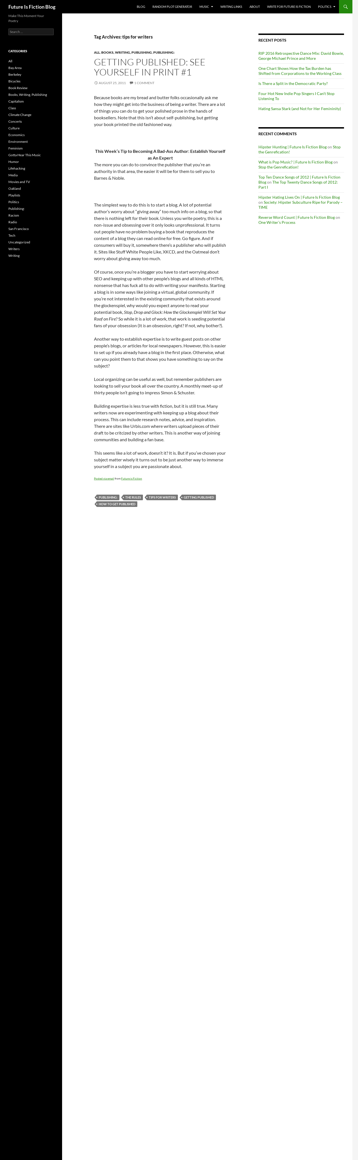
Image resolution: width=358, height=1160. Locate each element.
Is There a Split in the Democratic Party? (293, 83)
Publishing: (164, 52)
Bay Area (15, 68)
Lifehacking (16, 168)
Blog (141, 6)
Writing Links (231, 6)
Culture (14, 128)
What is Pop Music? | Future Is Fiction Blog (295, 162)
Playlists (14, 195)
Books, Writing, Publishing (126, 52)
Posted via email (104, 478)
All (97, 52)
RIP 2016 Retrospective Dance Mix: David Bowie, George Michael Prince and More (301, 56)
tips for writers (162, 497)
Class (12, 108)
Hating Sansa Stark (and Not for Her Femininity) (299, 108)
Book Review (17, 88)
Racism (13, 215)
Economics (16, 135)
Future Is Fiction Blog (31, 7)
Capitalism (16, 101)
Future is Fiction (131, 478)
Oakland (14, 188)
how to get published (117, 504)
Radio (12, 222)
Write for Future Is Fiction (289, 6)
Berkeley (14, 74)
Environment (18, 141)
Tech (11, 235)
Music (204, 6)
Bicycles (14, 81)
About (254, 6)
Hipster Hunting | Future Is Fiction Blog (292, 146)
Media (13, 175)
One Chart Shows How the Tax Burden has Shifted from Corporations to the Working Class (299, 71)
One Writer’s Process (276, 222)
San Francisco (18, 229)
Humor (13, 162)
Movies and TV (19, 182)
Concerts (15, 121)
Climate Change (19, 115)
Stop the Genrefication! (278, 167)
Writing (14, 255)
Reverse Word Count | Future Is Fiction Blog (296, 217)
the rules (133, 497)
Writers (14, 249)
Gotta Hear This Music (24, 155)
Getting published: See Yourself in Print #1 (150, 67)
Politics (324, 6)
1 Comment (144, 83)
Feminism (15, 148)
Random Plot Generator (172, 6)
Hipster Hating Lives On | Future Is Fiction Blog (299, 197)
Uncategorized (19, 242)
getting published (199, 497)
